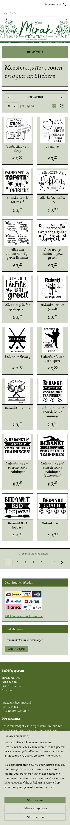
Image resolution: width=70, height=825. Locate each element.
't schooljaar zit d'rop (17, 149)
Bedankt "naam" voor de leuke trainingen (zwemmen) (52, 470)
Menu (35, 51)
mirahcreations (12, 788)
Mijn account (55, 4)
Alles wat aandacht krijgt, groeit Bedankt (17, 254)
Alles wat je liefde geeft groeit (17, 307)
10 (53, 562)
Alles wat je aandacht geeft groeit (52, 254)
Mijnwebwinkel (39, 818)
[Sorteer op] (35, 97)
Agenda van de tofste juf (17, 200)
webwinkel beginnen (56, 812)
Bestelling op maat (13, 780)
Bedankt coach (52, 524)
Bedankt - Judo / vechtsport (52, 359)
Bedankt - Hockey (17, 357)
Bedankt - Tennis (17, 408)
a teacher (52, 147)
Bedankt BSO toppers (17, 526)
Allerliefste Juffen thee (52, 200)
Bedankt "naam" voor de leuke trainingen (52, 412)
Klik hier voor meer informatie (24, 616)
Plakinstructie (10, 776)
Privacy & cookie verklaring (18, 768)
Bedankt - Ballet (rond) (52, 307)
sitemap (38, 812)
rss (44, 812)
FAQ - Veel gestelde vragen (17, 772)
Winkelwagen (16, 649)
